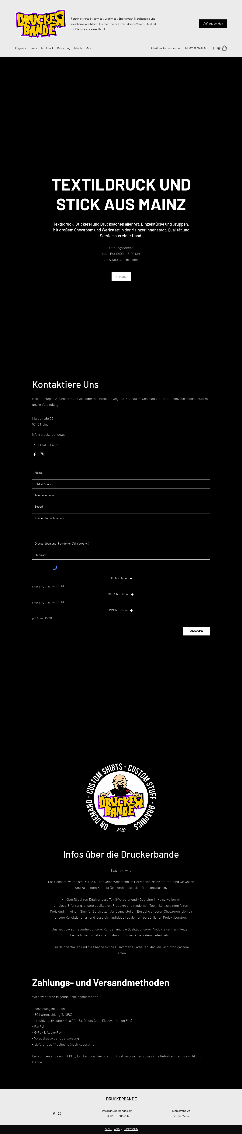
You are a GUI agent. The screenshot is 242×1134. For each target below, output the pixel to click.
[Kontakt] (121, 276)
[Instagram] (219, 48)
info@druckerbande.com (166, 48)
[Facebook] (213, 48)
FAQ (108, 1129)
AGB (117, 1129)
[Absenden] (196, 631)
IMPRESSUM (131, 1129)
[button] (224, 48)
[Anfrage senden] (213, 23)
